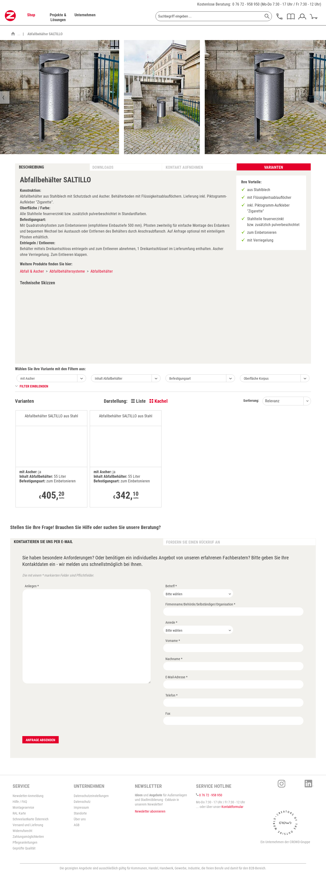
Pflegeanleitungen (25, 842)
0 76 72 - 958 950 (246, 4)
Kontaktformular (232, 807)
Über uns (80, 819)
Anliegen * (32, 586)
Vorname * (172, 641)
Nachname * (173, 659)
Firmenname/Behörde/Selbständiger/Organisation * (200, 604)
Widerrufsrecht (22, 831)
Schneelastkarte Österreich (31, 819)
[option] (162, 97)
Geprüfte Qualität (24, 848)
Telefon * (171, 695)
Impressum (81, 807)
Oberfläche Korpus (256, 378)
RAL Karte (19, 813)
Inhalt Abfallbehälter (108, 378)
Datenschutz (82, 802)
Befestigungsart (180, 378)
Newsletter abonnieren (150, 811)
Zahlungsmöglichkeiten (28, 837)
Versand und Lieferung (28, 825)
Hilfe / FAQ (20, 802)
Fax (167, 713)
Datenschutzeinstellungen (91, 796)
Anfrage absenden (40, 740)
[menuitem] (31, 17)
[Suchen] (267, 16)
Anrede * (171, 622)
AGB (77, 825)
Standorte (80, 813)
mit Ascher (27, 378)
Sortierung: (251, 401)
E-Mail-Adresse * (176, 677)
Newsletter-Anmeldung (28, 796)
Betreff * (171, 586)
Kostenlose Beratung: (214, 4)
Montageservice (23, 807)
